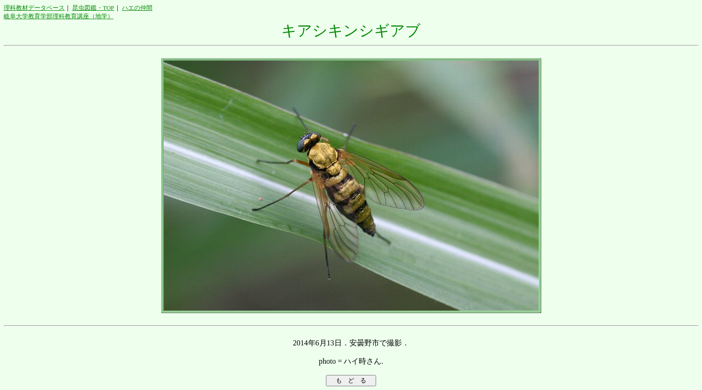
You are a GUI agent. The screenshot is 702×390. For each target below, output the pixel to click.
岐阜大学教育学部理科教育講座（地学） (58, 16)
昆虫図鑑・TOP (93, 7)
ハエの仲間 (137, 7)
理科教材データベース (34, 7)
